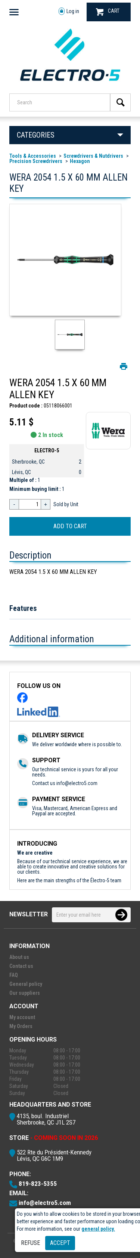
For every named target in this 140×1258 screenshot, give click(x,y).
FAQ (13, 975)
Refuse (30, 1242)
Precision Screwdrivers (35, 161)
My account (22, 1017)
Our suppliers (24, 993)
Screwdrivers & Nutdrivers (93, 156)
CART (107, 12)
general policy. (98, 1229)
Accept (60, 1242)
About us (19, 957)
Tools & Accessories (32, 156)
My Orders (20, 1026)
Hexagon (80, 161)
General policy (25, 984)
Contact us (21, 966)
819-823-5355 (38, 1183)
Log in (69, 11)
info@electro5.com (76, 783)
